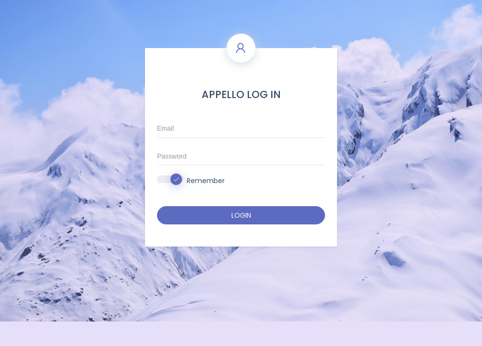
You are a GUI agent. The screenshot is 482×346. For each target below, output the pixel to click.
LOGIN (241, 215)
